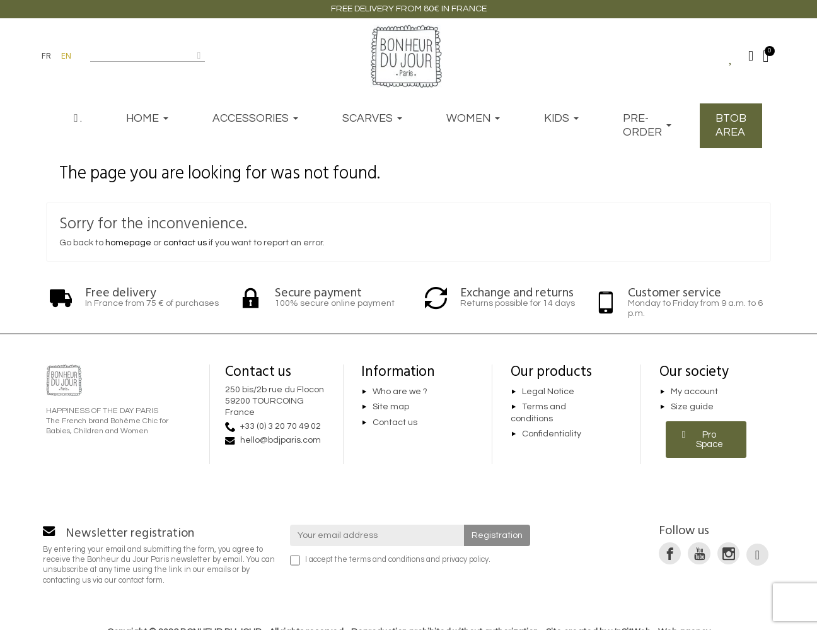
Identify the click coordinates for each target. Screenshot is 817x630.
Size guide (692, 407)
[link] (670, 553)
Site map (391, 407)
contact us (185, 242)
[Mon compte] (751, 56)
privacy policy (465, 560)
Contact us (395, 422)
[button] (706, 439)
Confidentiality (551, 434)
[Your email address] (377, 535)
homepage (128, 242)
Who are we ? (400, 391)
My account (694, 391)
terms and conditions (386, 560)
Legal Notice (548, 391)
